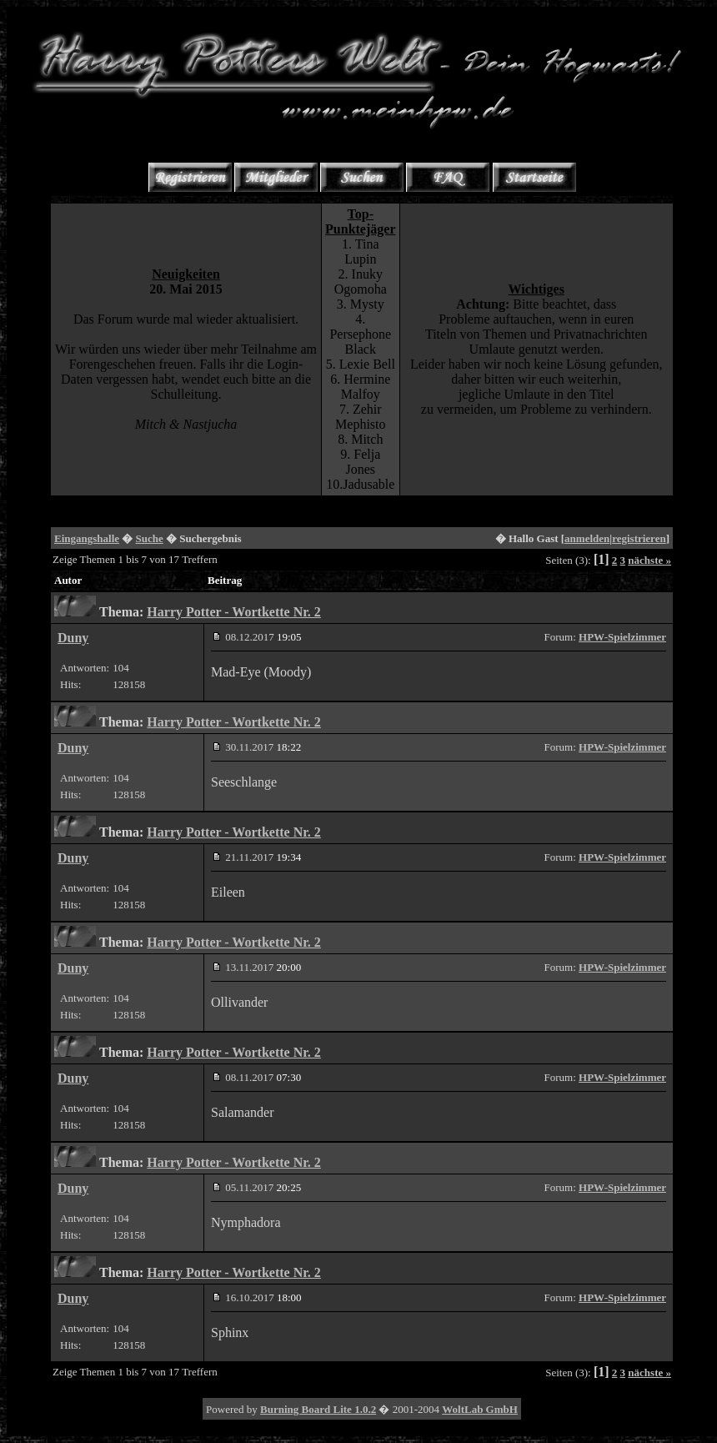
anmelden (586, 538)
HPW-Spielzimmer (622, 637)
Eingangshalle (86, 538)
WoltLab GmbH (480, 1409)
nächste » (649, 560)
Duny (73, 638)
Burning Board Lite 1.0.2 (318, 1409)
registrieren (639, 538)
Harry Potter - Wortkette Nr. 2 (234, 612)
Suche (149, 538)
